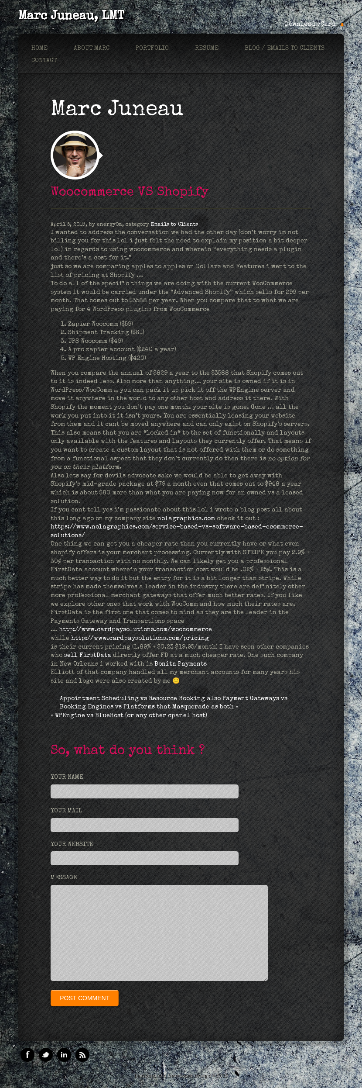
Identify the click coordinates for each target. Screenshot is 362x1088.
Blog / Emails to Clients (284, 48)
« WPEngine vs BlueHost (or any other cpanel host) (129, 716)
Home (39, 48)
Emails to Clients (174, 225)
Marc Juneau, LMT (71, 16)
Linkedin (64, 1055)
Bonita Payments (181, 664)
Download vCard (310, 24)
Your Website (72, 845)
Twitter (46, 1055)
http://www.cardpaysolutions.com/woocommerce (135, 630)
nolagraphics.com (186, 519)
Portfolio (152, 48)
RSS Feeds (82, 1055)
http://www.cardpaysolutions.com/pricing (140, 639)
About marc (91, 48)
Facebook (27, 1055)
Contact (44, 61)
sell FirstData (87, 656)
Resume (207, 48)
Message (64, 878)
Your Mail (66, 811)
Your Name (67, 777)
